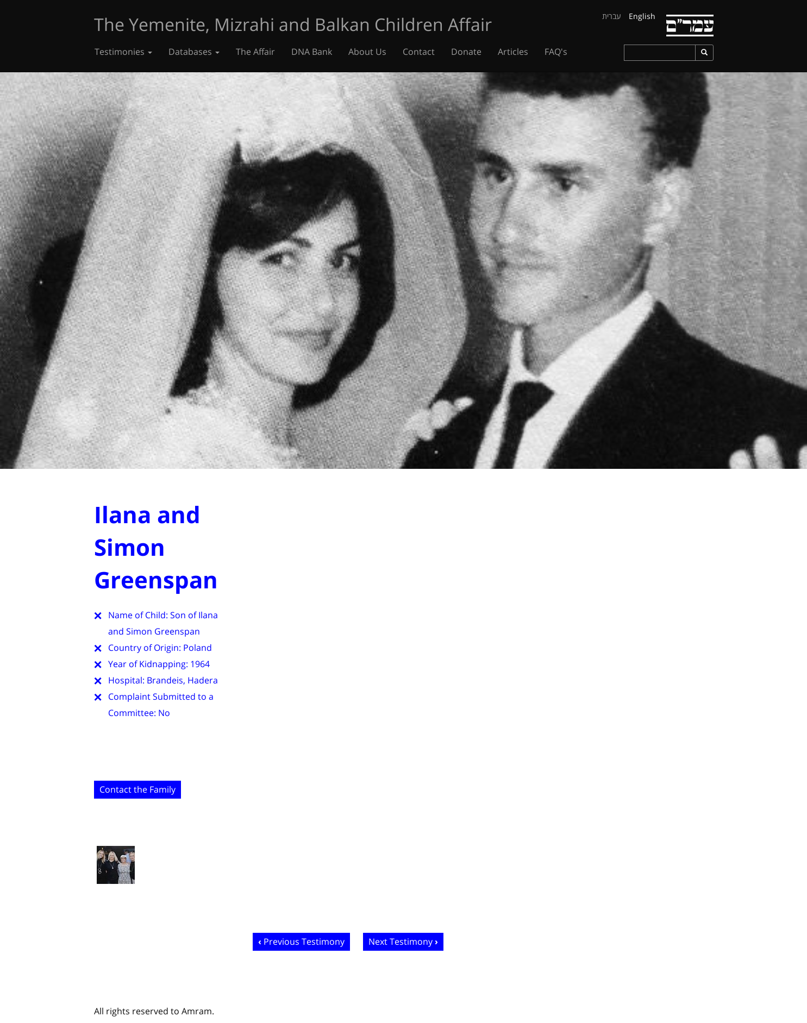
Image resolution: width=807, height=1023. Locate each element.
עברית (611, 16)
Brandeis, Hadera (182, 680)
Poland (197, 648)
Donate (466, 52)
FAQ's (556, 52)
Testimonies (123, 52)
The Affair (255, 52)
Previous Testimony (304, 941)
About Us (367, 52)
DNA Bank (311, 52)
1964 (200, 664)
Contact (419, 52)
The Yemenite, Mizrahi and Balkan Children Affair (293, 24)
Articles (513, 52)
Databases (194, 52)
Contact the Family (137, 789)
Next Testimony (400, 941)
